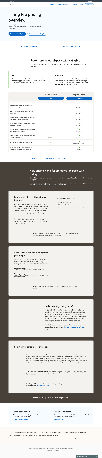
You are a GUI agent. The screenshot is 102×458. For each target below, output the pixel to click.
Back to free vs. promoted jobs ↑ (58, 158)
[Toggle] (96, 456)
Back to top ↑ (37, 158)
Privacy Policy (42, 448)
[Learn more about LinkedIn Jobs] (37, 34)
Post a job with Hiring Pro (22, 419)
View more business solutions (51, 445)
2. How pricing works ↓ (71, 46)
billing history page (43, 385)
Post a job (90, 1)
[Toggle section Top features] (51, 102)
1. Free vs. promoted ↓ (29, 46)
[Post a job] (17, 34)
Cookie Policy (35, 448)
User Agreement (63, 448)
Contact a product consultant (73, 327)
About (30, 448)
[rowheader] (51, 102)
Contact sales (59, 419)
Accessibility (70, 448)
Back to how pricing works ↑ (58, 398)
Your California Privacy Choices (52, 448)
